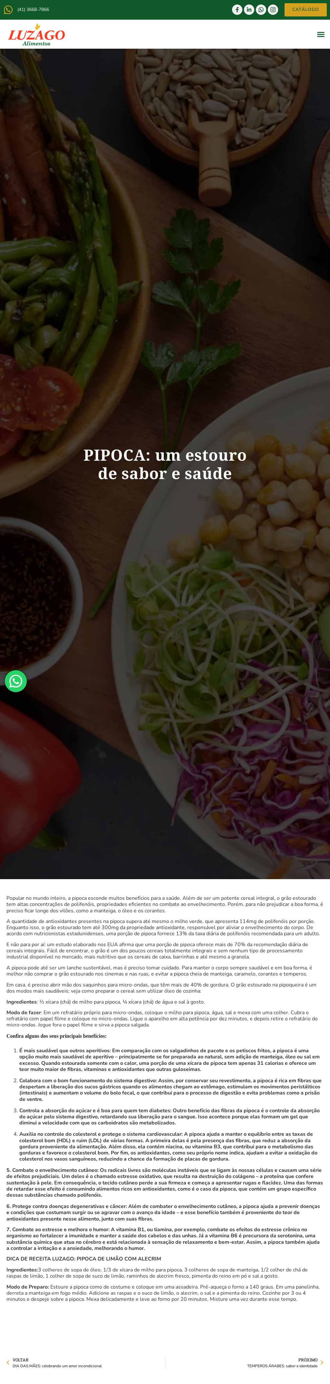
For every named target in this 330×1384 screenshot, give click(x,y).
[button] (321, 34)
